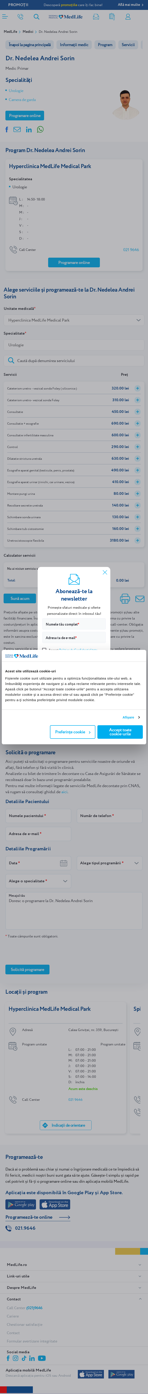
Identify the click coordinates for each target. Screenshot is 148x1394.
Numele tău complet (62, 624)
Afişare (128, 717)
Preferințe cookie (72, 732)
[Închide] (105, 572)
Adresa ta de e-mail (60, 637)
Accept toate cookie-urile (120, 731)
